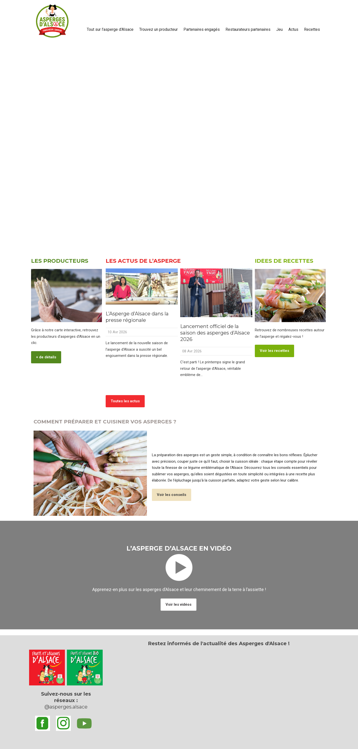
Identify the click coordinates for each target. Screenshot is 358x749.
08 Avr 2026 (192, 351)
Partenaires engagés (201, 29)
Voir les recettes (274, 350)
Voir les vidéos (178, 604)
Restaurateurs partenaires (247, 29)
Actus (293, 29)
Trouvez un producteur (158, 29)
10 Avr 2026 (117, 332)
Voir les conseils (171, 494)
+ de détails (46, 357)
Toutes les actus (125, 401)
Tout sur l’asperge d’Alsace (110, 29)
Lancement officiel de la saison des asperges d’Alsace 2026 (215, 332)
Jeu (279, 29)
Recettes (312, 29)
